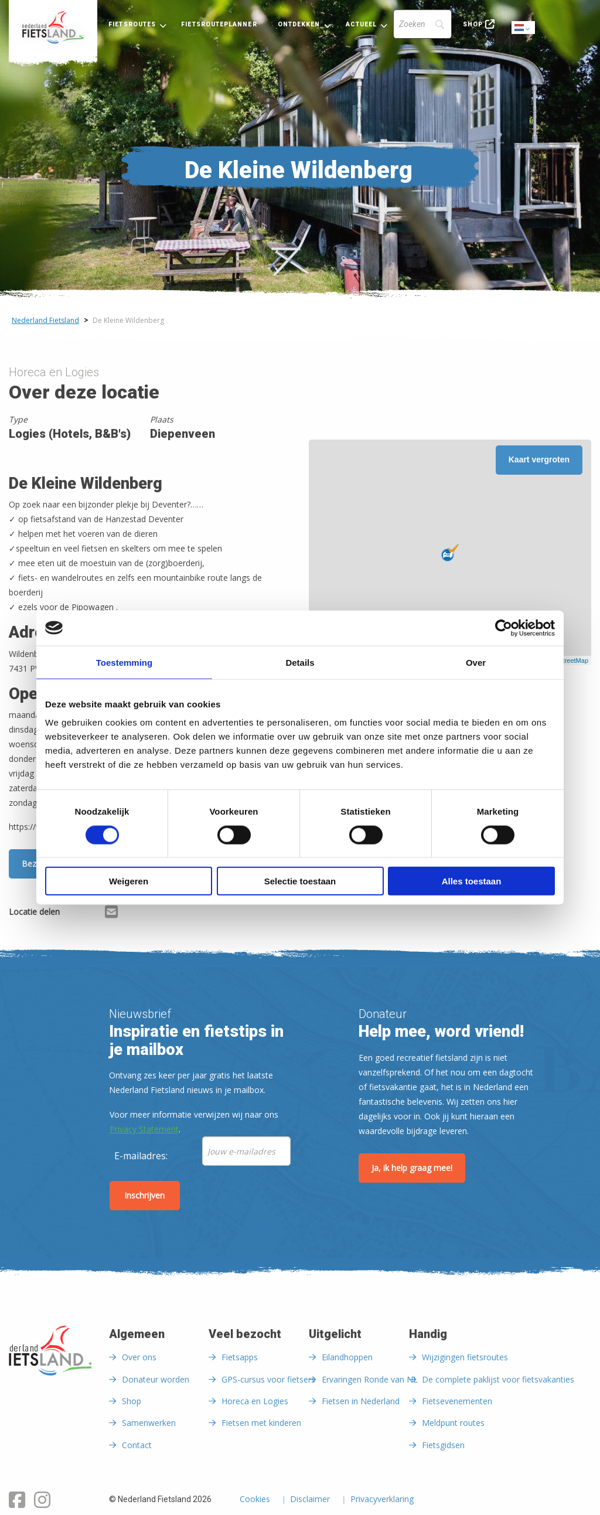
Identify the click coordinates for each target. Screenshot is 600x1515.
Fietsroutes (132, 24)
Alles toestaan (472, 881)
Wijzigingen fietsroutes (465, 1357)
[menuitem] (53, 27)
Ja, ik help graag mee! (411, 1167)
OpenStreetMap (565, 660)
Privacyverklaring (382, 1499)
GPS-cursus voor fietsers (268, 1379)
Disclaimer (310, 1499)
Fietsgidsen (443, 1445)
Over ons (139, 1357)
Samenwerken (149, 1422)
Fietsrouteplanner (219, 24)
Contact (137, 1445)
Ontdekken (299, 24)
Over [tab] (476, 662)
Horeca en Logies (254, 1401)
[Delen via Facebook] (74, 913)
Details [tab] (299, 662)
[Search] (422, 24)
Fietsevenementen (457, 1401)
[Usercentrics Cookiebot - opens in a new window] (503, 627)
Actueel (361, 24)
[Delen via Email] (111, 913)
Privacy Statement (144, 1129)
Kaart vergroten (539, 459)
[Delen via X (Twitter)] (93, 913)
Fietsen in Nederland (361, 1401)
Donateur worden (155, 1379)
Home (53, 27)
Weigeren (128, 881)
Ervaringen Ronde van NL (370, 1379)
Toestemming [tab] (124, 662)
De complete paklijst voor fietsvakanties (498, 1379)
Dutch (523, 28)
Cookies (255, 1499)
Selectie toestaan (300, 881)
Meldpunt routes (453, 1422)
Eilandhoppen (347, 1357)
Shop (473, 24)
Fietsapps (239, 1357)
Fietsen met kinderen (261, 1422)
